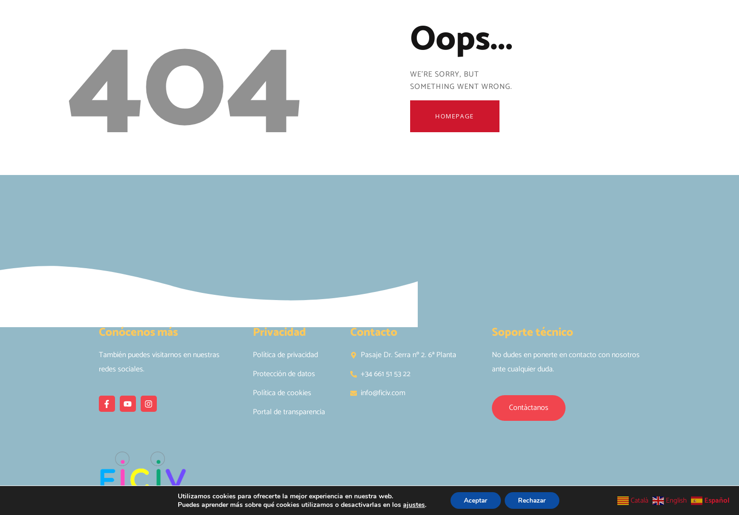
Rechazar (532, 500)
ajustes (412, 504)
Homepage (457, 117)
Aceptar (474, 500)
